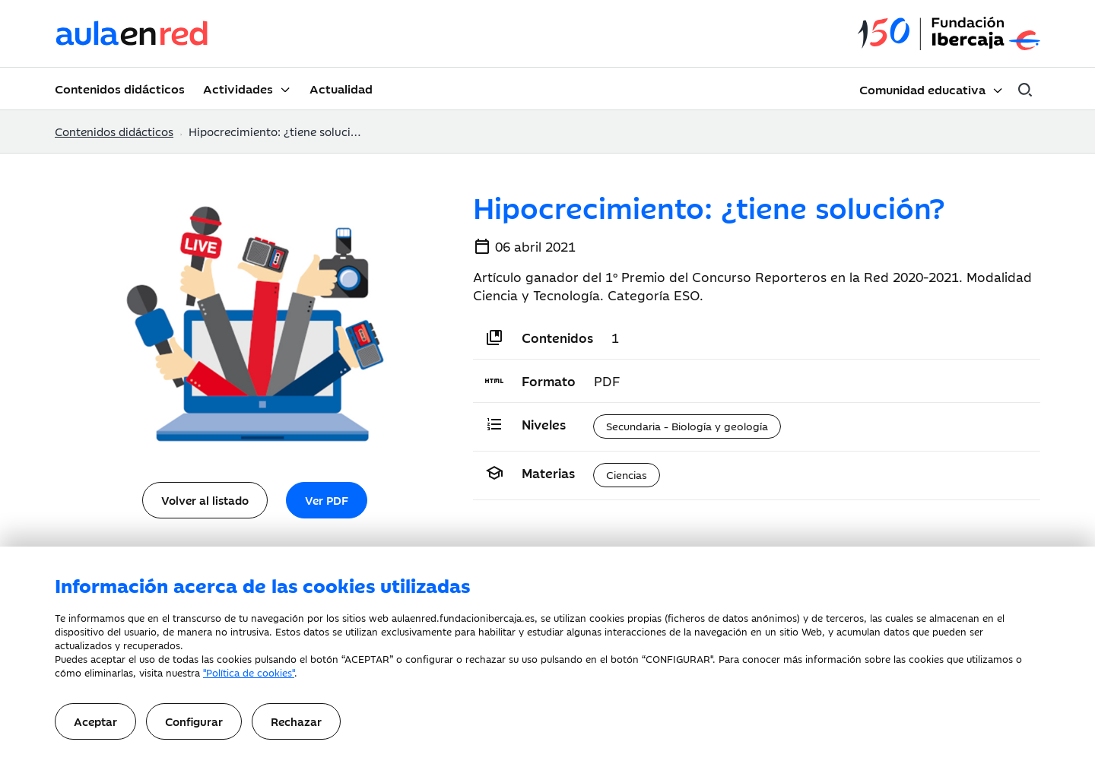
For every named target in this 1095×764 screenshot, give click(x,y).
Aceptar (95, 721)
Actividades (238, 88)
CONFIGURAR (678, 658)
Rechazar (296, 721)
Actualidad (341, 88)
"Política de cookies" (248, 672)
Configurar (194, 721)
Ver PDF (326, 500)
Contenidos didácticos (120, 88)
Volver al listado (205, 500)
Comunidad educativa (922, 89)
